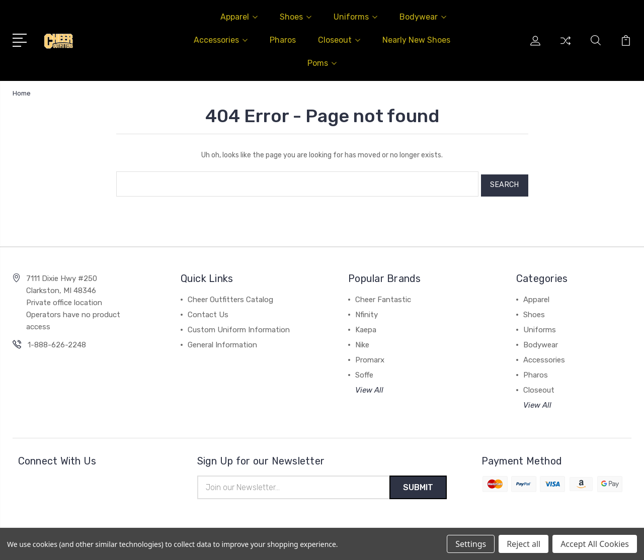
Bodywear (422, 17)
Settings (470, 543)
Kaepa (365, 326)
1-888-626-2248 (57, 341)
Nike (362, 341)
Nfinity (366, 311)
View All (369, 387)
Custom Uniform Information (239, 326)
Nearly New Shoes (416, 40)
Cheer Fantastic (383, 296)
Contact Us (208, 311)
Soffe (364, 372)
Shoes (295, 17)
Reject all (523, 543)
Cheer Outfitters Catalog (230, 296)
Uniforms (355, 17)
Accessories (221, 40)
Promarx (369, 356)
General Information (222, 341)
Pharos (283, 40)
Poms (322, 63)
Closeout (339, 40)
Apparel (239, 17)
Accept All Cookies (594, 543)
